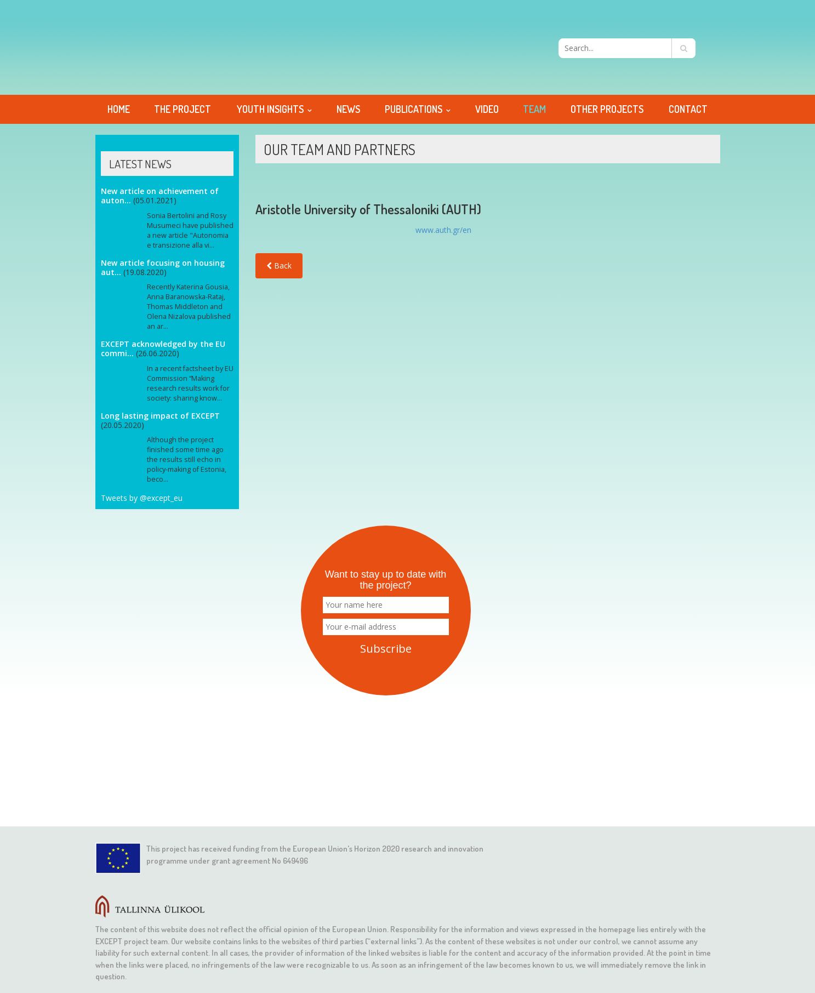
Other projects (607, 109)
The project (182, 109)
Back (279, 265)
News (348, 109)
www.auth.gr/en (443, 230)
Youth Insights (270, 109)
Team (534, 109)
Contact (688, 109)
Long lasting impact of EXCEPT (160, 415)
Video (487, 109)
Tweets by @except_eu (142, 498)
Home (118, 109)
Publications (413, 109)
